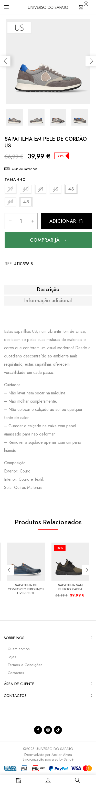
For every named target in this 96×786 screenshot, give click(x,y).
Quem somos (19, 649)
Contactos (16, 673)
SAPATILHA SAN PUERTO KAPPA (70, 587)
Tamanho (15, 179)
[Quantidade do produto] (21, 221)
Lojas (12, 657)
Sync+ (69, 759)
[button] (85, 7)
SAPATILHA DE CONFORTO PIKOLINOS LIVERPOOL (26, 589)
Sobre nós (14, 638)
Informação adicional (48, 300)
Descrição (48, 289)
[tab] (48, 290)
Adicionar (62, 221)
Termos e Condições (25, 665)
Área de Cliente (19, 684)
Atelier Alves (61, 754)
